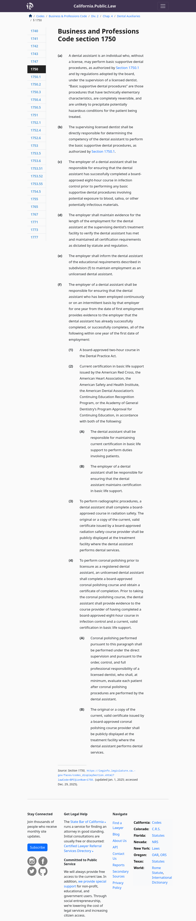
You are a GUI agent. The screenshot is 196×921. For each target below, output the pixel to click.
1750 (34, 69)
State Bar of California (87, 821)
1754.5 (36, 191)
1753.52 (37, 176)
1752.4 (36, 130)
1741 (34, 38)
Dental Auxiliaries (128, 16)
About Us (120, 840)
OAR (155, 855)
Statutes (158, 835)
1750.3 (36, 92)
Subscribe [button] (37, 847)
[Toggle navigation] (163, 6)
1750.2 (36, 84)
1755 (34, 199)
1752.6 (36, 138)
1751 (34, 115)
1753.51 (37, 168)
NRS (155, 842)
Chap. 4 (108, 16)
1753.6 (36, 161)
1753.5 (36, 153)
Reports (119, 865)
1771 (34, 222)
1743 (34, 54)
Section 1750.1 (127, 67)
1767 (34, 214)
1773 (34, 230)
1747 (34, 61)
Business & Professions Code (68, 16)
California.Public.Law (95, 6)
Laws (156, 848)
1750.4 (36, 99)
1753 (34, 145)
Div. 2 (94, 16)
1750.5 (36, 107)
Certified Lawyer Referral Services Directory (83, 848)
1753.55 (37, 184)
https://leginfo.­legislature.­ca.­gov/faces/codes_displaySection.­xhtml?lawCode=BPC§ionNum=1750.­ (97, 775)
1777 (34, 237)
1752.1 (36, 122)
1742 (34, 46)
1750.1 (36, 77)
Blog (116, 834)
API (115, 847)
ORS (163, 855)
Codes (40, 16)
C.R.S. (156, 829)
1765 (34, 206)
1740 (34, 31)
